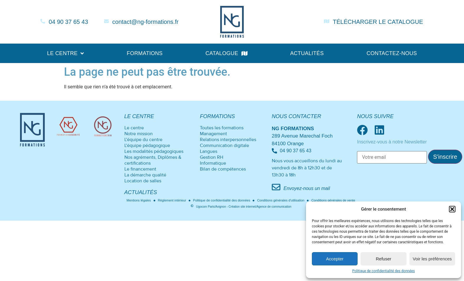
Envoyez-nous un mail (307, 188)
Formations (145, 53)
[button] (452, 209)
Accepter (334, 258)
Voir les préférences (432, 258)
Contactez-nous (391, 53)
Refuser (383, 258)
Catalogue (226, 53)
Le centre (65, 53)
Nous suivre (375, 116)
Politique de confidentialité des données (383, 271)
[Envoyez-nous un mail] (276, 187)
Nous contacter (296, 116)
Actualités (307, 53)
